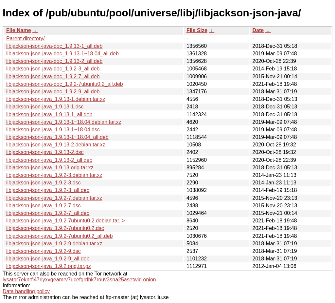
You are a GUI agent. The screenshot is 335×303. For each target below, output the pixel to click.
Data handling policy (26, 291)
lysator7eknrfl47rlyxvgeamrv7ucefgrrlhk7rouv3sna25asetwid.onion (79, 279)
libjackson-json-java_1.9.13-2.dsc (45, 152)
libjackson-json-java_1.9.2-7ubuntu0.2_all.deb (59, 236)
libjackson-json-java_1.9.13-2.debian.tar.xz (55, 144)
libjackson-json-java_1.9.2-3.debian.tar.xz (54, 175)
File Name (18, 30)
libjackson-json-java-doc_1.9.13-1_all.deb (54, 46)
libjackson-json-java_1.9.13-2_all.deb (49, 160)
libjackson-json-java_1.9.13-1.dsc (45, 106)
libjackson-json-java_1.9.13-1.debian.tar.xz (55, 99)
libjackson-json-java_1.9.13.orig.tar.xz (50, 167)
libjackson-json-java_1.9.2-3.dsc (43, 182)
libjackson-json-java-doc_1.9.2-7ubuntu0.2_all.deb (64, 84)
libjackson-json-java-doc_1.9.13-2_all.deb (54, 61)
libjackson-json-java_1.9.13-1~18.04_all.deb (57, 137)
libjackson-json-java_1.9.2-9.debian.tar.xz (54, 243)
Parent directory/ (25, 38)
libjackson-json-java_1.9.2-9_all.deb (47, 258)
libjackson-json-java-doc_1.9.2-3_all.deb (53, 68)
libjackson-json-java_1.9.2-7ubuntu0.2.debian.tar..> (65, 220)
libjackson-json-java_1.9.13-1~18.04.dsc (53, 129)
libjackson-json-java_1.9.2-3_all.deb (47, 190)
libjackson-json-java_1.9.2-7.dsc (43, 205)
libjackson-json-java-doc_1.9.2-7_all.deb (53, 76)
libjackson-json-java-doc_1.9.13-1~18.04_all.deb (62, 53)
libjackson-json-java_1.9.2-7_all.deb (47, 213)
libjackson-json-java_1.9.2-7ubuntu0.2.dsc (55, 228)
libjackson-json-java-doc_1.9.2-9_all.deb (53, 91)
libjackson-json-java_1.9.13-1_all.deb (49, 114)
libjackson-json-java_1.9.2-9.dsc (43, 251)
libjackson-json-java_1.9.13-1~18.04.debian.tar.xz (63, 122)
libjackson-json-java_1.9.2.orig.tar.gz (48, 266)
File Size (196, 30)
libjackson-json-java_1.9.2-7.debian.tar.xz (54, 198)
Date (258, 30)
